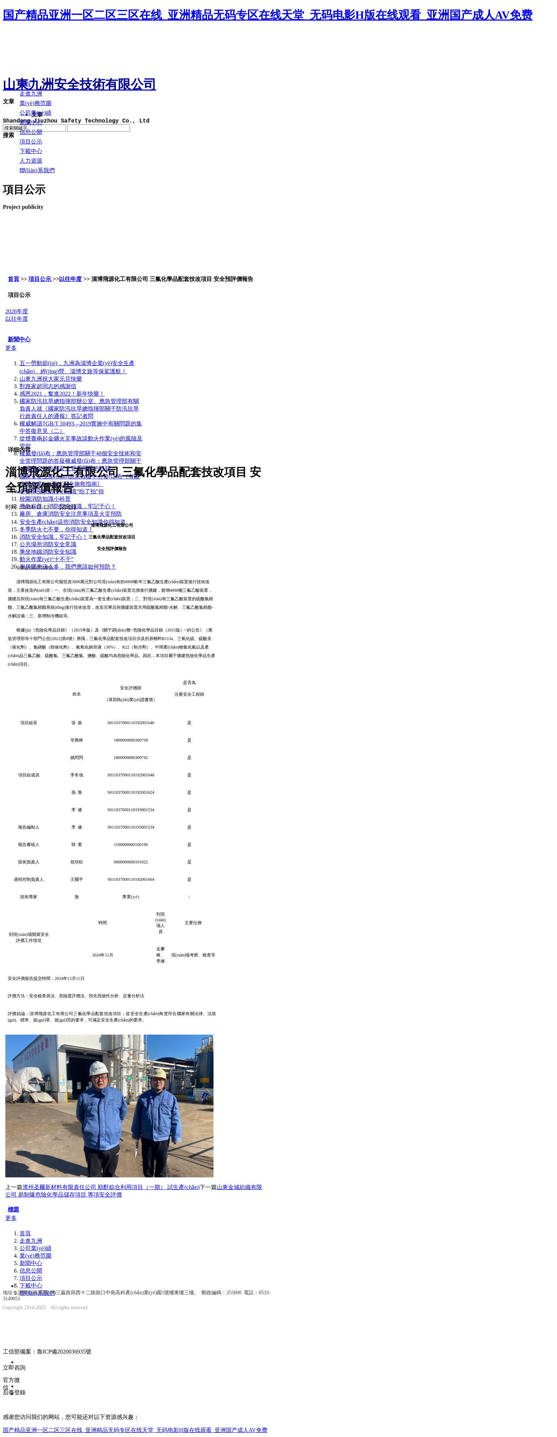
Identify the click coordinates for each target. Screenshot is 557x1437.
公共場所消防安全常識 (48, 544)
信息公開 (31, 1271)
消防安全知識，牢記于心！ (54, 537)
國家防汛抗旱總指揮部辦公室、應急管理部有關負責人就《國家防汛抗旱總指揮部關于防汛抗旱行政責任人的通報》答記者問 (79, 408)
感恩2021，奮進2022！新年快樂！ (62, 394)
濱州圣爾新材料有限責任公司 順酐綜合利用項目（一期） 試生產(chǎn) (111, 1187)
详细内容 (19, 450)
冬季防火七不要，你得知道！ (56, 529)
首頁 (13, 279)
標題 (13, 1209)
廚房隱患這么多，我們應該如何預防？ (68, 567)
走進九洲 (31, 1241)
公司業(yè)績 (36, 1248)
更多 (11, 348)
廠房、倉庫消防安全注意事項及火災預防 (71, 514)
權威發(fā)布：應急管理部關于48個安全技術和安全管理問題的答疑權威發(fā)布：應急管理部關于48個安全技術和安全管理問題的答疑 (80, 460)
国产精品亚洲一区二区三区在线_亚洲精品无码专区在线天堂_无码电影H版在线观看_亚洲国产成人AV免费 (267, 15)
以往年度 (70, 279)
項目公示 (40, 279)
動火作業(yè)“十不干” (47, 559)
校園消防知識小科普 (45, 499)
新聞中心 (19, 339)
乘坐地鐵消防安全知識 (48, 552)
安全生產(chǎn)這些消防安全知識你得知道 (73, 522)
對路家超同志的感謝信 (48, 386)
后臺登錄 (14, 1392)
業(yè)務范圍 (36, 1256)
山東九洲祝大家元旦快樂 (51, 379)
